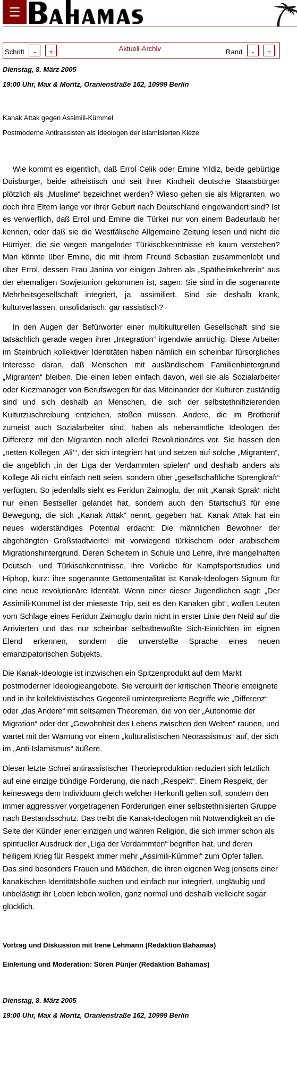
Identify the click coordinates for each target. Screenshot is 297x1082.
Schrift (31, 52)
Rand (250, 52)
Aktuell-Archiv (139, 49)
